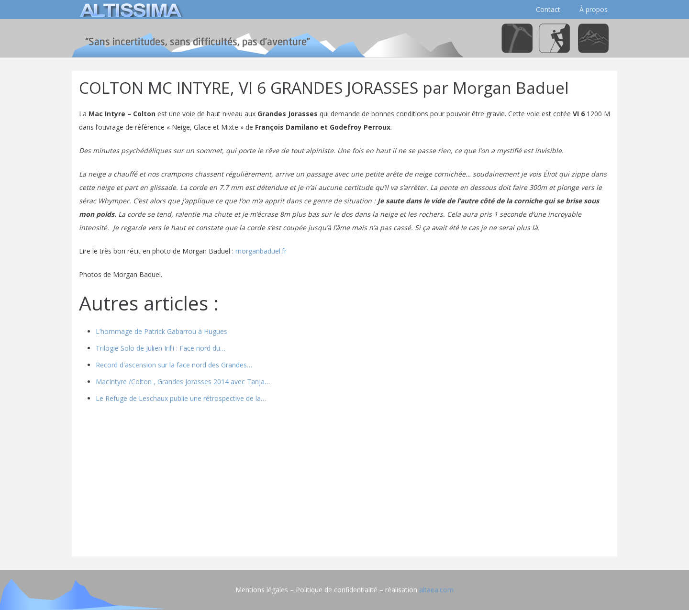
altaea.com (436, 589)
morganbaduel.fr (261, 250)
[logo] (129, 9)
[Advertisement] (344, 482)
